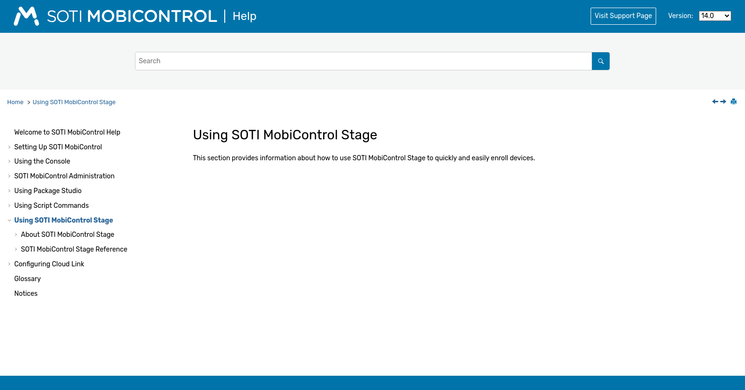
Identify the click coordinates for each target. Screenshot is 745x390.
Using (74, 102)
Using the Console (42, 161)
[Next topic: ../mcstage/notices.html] (724, 102)
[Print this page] (734, 102)
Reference (74, 249)
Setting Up (58, 147)
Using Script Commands (51, 206)
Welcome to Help (67, 132)
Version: (680, 16)
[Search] (601, 61)
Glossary (27, 279)
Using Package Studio (48, 191)
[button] (10, 132)
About (68, 235)
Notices (26, 294)
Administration (64, 176)
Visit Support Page (623, 16)
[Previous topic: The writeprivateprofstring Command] (716, 102)
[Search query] (372, 61)
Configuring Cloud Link (49, 264)
